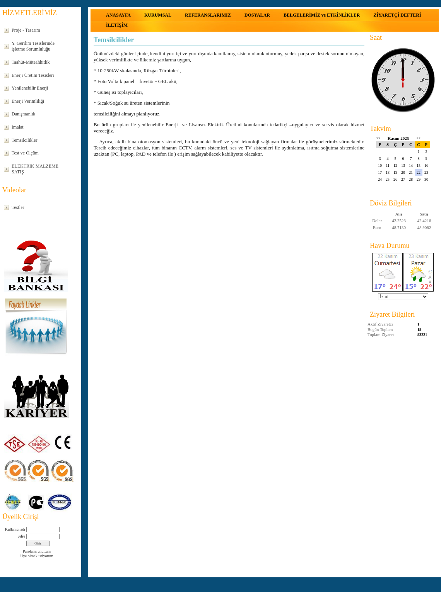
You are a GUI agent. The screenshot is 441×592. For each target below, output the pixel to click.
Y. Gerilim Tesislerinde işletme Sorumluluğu (33, 46)
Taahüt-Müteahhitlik (31, 62)
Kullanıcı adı (15, 529)
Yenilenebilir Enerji (30, 88)
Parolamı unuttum (37, 551)
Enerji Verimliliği (28, 101)
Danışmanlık (23, 114)
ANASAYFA (118, 15)
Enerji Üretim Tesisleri (33, 75)
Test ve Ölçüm (25, 153)
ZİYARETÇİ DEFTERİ (397, 15)
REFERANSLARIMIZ (208, 15)
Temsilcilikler (24, 140)
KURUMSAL (157, 15)
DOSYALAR (257, 15)
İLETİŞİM (117, 25)
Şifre (21, 536)
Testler (18, 207)
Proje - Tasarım (26, 30)
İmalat (18, 127)
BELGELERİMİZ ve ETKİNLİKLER (322, 15)
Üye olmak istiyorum (37, 556)
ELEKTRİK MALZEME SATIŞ (35, 169)
